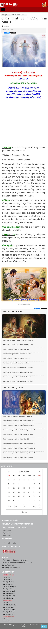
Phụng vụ (5, 15)
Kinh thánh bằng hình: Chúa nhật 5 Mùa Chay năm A (18, 367)
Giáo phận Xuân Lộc (8, 598)
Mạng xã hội (7, 538)
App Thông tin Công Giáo (11, 547)
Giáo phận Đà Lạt (8, 584)
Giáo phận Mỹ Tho (8, 589)
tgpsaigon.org (7, 535)
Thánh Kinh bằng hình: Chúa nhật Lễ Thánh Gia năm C (18, 425)
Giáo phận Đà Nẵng (8, 607)
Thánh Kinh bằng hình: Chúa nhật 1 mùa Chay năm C (18, 434)
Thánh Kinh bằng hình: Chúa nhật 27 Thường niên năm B (19, 420)
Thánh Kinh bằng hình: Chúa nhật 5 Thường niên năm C (19, 448)
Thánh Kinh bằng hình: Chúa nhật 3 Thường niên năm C (19, 430)
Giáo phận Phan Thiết (9, 591)
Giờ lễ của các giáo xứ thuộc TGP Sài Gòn (18, 524)
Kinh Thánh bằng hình (18, 15)
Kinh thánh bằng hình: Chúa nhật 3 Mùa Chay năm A (18, 381)
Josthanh (6, 26)
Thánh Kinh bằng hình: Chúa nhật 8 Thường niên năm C (19, 453)
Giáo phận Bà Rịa (8, 579)
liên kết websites (8, 572)
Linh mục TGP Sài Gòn (10, 520)
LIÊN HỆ (5, 557)
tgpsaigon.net (7, 530)
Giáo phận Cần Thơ (8, 582)
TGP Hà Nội (6, 619)
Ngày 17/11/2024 (8, 29)
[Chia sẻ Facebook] (7, 33)
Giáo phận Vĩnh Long (9, 596)
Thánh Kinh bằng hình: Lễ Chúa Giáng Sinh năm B (17, 416)
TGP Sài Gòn (6, 577)
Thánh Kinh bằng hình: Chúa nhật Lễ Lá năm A (16, 358)
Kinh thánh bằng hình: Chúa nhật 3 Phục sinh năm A (18, 340)
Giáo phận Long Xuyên (9, 586)
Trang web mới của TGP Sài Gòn (14, 527)
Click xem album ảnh (24, 304)
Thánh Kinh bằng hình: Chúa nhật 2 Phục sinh (16, 349)
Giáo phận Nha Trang (9, 609)
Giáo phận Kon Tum (8, 612)
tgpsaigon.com (7, 533)
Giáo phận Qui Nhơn (8, 614)
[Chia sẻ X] (13, 33)
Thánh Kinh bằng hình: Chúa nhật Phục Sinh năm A (17, 354)
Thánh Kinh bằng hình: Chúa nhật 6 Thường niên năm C (19, 457)
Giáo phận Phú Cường (9, 593)
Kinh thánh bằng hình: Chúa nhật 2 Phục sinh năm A (18, 344)
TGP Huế (5, 602)
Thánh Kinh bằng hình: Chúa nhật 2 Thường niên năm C (19, 443)
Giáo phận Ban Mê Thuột (10, 605)
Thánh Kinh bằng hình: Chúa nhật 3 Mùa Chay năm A (18, 377)
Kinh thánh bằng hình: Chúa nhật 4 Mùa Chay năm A (18, 372)
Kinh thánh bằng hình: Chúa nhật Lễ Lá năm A (16, 363)
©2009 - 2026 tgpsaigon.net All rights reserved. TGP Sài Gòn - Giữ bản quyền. (24, 625)
